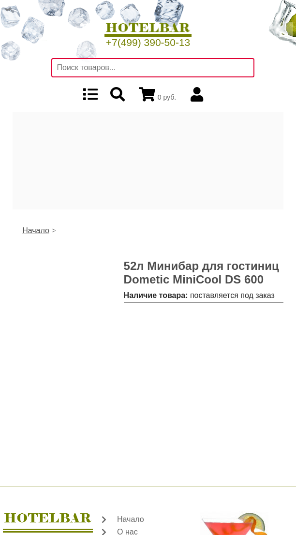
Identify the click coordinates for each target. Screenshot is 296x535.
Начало (35, 230)
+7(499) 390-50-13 (148, 42)
